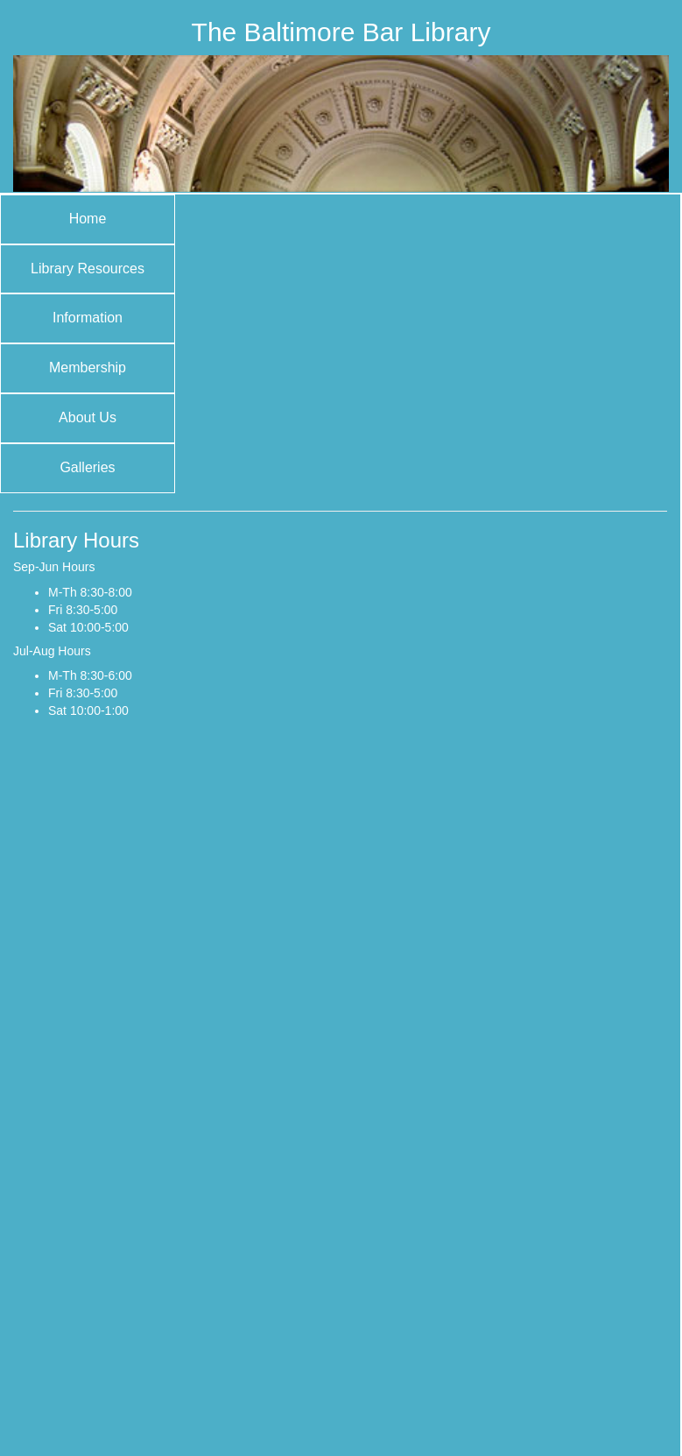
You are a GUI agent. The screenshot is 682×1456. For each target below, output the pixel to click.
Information (88, 317)
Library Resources (87, 268)
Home (88, 218)
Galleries (87, 467)
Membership (87, 367)
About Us (87, 417)
